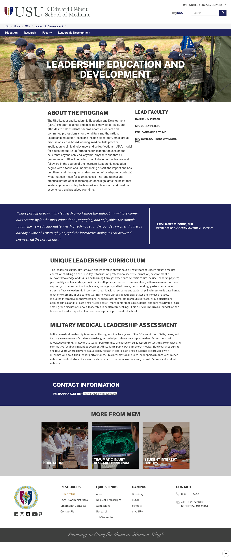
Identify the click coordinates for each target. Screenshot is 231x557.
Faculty (47, 32)
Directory (137, 494)
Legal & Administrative (74, 500)
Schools (137, 505)
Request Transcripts (108, 500)
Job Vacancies (104, 517)
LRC (135, 500)
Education (11, 32)
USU (7, 26)
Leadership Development (49, 26)
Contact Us (67, 511)
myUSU (137, 511)
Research (30, 32)
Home (17, 26)
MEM (27, 26)
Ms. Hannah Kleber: (68, 393)
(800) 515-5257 (190, 494)
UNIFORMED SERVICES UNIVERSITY (204, 5)
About (100, 494)
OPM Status (67, 494)
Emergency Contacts (73, 505)
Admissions (103, 505)
